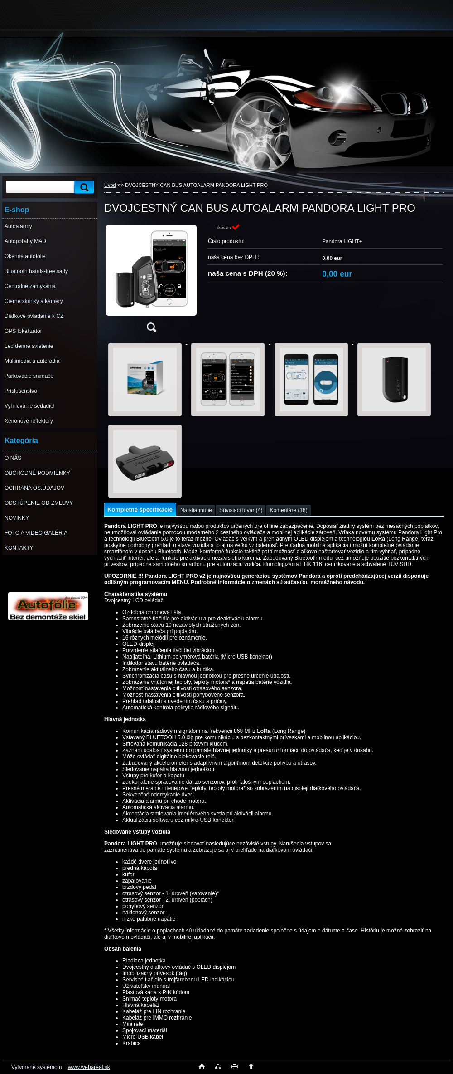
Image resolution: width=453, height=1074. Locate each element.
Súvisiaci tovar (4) (240, 510)
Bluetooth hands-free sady (36, 271)
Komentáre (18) (288, 510)
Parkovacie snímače (29, 376)
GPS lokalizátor (23, 331)
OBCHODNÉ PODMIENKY (37, 473)
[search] (83, 187)
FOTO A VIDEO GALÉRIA (36, 533)
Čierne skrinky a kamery (34, 301)
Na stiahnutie (196, 510)
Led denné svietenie (29, 346)
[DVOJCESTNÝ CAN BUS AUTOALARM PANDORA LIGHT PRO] (151, 280)
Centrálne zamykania (30, 286)
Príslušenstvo (21, 391)
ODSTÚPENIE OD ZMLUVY (39, 503)
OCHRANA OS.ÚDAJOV (34, 488)
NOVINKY (17, 518)
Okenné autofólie (25, 256)
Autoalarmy (18, 226)
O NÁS (13, 458)
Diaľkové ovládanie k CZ (34, 316)
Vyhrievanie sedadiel (29, 406)
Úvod (110, 185)
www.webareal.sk (89, 1067)
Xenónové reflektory (29, 421)
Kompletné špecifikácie (140, 509)
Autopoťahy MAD (25, 241)
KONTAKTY (19, 548)
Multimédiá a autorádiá (32, 361)
